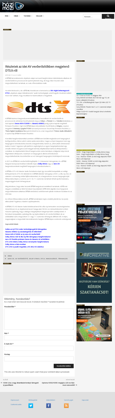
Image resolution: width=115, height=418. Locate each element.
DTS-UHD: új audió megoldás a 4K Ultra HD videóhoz (24, 247)
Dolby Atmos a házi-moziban (15, 244)
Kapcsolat (85, 400)
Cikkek (17, 16)
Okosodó (40, 16)
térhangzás (63, 258)
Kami (78, 154)
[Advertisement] (57, 45)
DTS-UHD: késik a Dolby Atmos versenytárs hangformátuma (27, 242)
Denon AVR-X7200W (22, 123)
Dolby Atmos (42, 164)
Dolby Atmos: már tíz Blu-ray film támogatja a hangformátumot (28, 237)
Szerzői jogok (68, 400)
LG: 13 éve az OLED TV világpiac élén (89, 95)
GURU (19, 75)
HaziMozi (10, 2)
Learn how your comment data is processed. (52, 372)
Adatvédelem (50, 400)
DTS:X (43, 258)
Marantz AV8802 (38, 123)
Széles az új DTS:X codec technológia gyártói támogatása (25, 229)
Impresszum (15, 400)
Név (6, 333)
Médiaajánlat (32, 400)
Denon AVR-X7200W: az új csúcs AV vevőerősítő (22, 234)
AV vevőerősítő (21, 258)
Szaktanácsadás (16, 404)
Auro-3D (57, 164)
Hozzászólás (9, 306)
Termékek (28, 16)
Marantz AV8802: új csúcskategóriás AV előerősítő (23, 232)
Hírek (7, 16)
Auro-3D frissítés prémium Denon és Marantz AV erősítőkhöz (27, 239)
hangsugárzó (51, 258)
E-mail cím (8, 344)
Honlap (7, 354)
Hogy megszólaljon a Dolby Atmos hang (95, 152)
